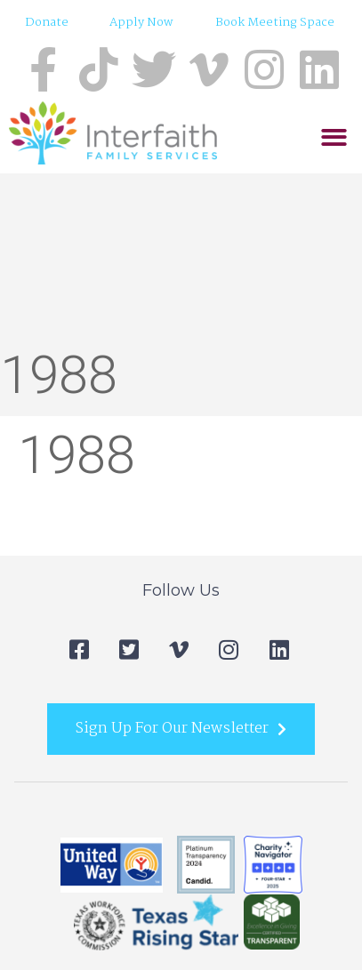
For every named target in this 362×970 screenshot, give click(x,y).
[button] (334, 137)
